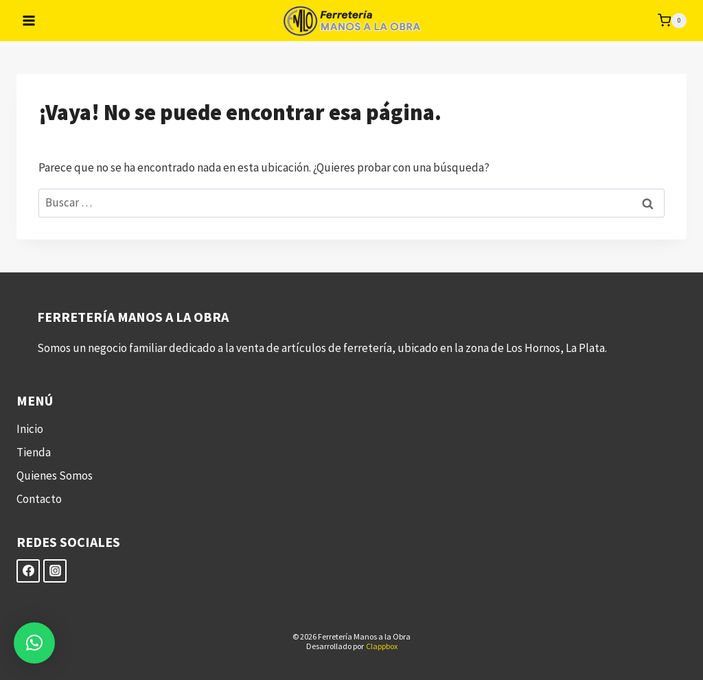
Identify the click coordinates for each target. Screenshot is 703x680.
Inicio (29, 428)
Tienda (33, 452)
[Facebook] (28, 571)
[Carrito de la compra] (672, 20)
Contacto (39, 498)
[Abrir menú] (29, 20)
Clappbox (381, 646)
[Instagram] (55, 571)
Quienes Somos (54, 475)
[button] (34, 643)
